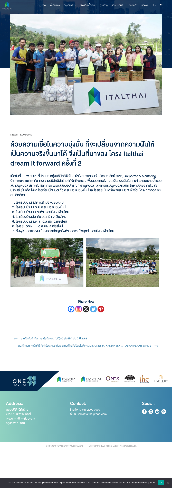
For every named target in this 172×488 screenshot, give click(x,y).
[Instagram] (78, 309)
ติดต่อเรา (133, 5)
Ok (160, 482)
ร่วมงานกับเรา (118, 5)
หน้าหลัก (42, 5)
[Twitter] (93, 309)
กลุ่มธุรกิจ (69, 5)
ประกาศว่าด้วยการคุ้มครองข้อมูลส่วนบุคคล (64, 460)
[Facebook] (71, 309)
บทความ (145, 5)
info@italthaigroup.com (92, 428)
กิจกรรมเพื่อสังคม (88, 5)
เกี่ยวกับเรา (55, 5)
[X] (86, 309)
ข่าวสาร (104, 5)
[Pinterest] (101, 309)
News (14, 134)
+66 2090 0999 (91, 423)
